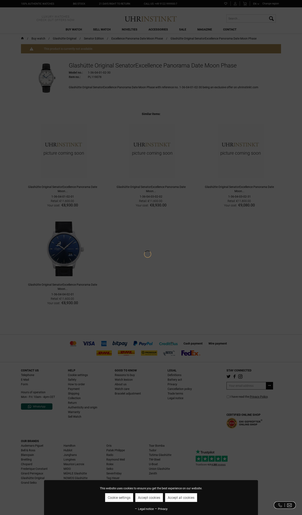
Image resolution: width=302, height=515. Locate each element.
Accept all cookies (181, 498)
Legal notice (144, 509)
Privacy (161, 509)
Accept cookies (149, 498)
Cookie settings (119, 498)
